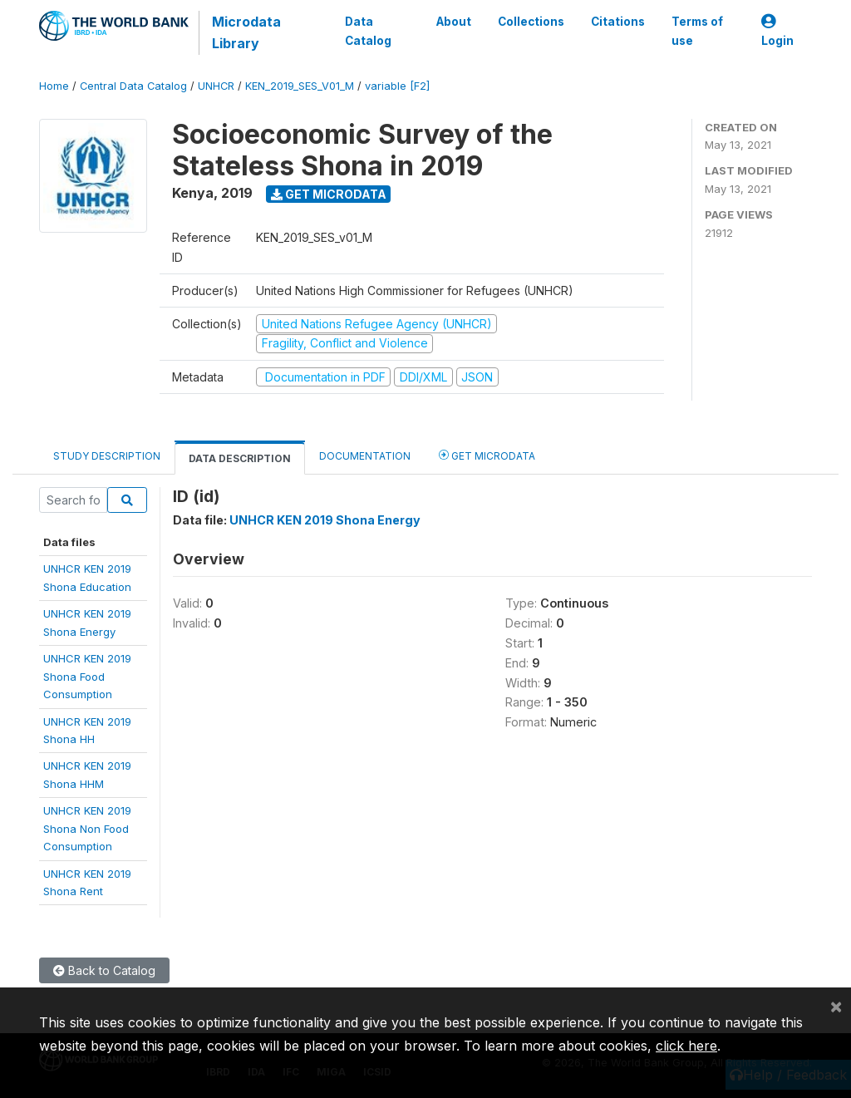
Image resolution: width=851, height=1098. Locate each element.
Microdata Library (246, 32)
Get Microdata (328, 194)
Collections (531, 21)
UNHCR (216, 86)
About (453, 21)
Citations (618, 21)
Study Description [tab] (106, 456)
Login (777, 31)
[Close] (836, 1006)
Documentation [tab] (365, 456)
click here (686, 1045)
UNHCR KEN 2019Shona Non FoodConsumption (87, 828)
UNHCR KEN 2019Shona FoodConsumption (87, 676)
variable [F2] (397, 86)
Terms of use (697, 31)
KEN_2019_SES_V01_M (299, 86)
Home (54, 86)
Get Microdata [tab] (487, 455)
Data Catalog (368, 31)
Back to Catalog (104, 970)
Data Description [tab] (240, 458)
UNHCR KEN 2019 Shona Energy (325, 520)
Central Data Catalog (133, 86)
